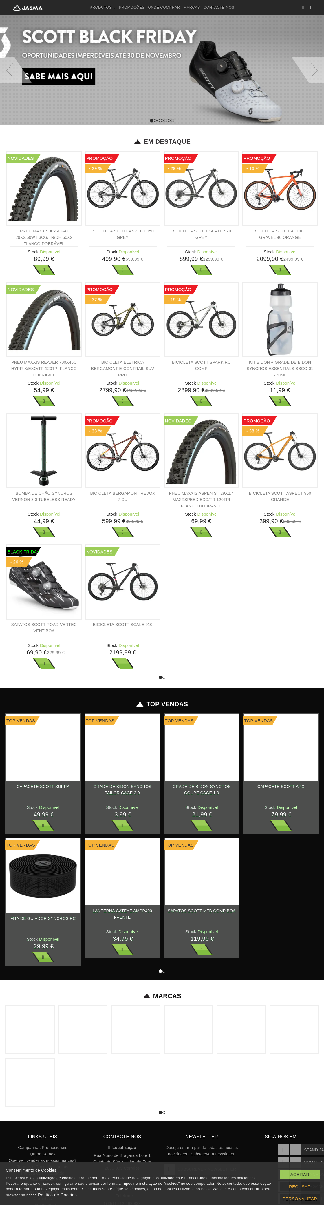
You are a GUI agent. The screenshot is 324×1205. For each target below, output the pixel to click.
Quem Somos (42, 1154)
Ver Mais (44, 270)
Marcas (192, 7)
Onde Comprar (164, 7)
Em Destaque (162, 141)
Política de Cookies (57, 1194)
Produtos (103, 7)
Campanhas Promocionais (42, 1147)
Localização (122, 1147)
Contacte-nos (219, 7)
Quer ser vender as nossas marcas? (43, 1160)
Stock (33, 251)
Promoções (131, 7)
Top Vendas (162, 704)
